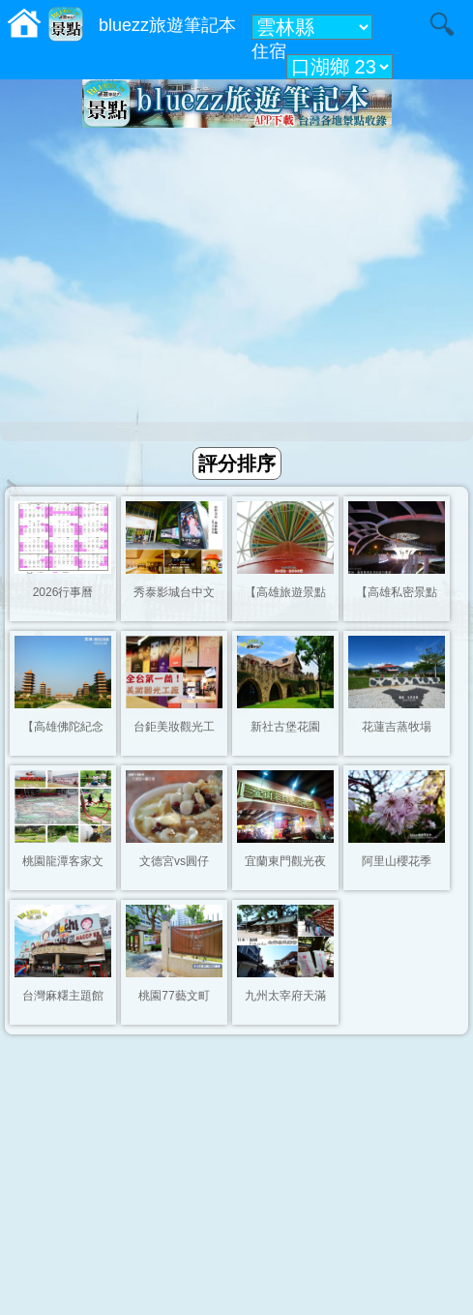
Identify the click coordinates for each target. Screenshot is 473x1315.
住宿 (268, 51)
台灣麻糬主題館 (62, 995)
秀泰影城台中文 (174, 592)
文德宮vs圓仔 (174, 861)
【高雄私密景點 (396, 592)
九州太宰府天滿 (285, 995)
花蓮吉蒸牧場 (396, 726)
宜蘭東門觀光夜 (285, 861)
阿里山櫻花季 (396, 861)
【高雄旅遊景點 (285, 592)
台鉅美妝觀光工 (174, 726)
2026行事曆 (63, 592)
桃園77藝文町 (173, 995)
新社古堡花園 (285, 726)
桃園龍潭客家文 (62, 861)
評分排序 (237, 463)
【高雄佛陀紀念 (62, 726)
